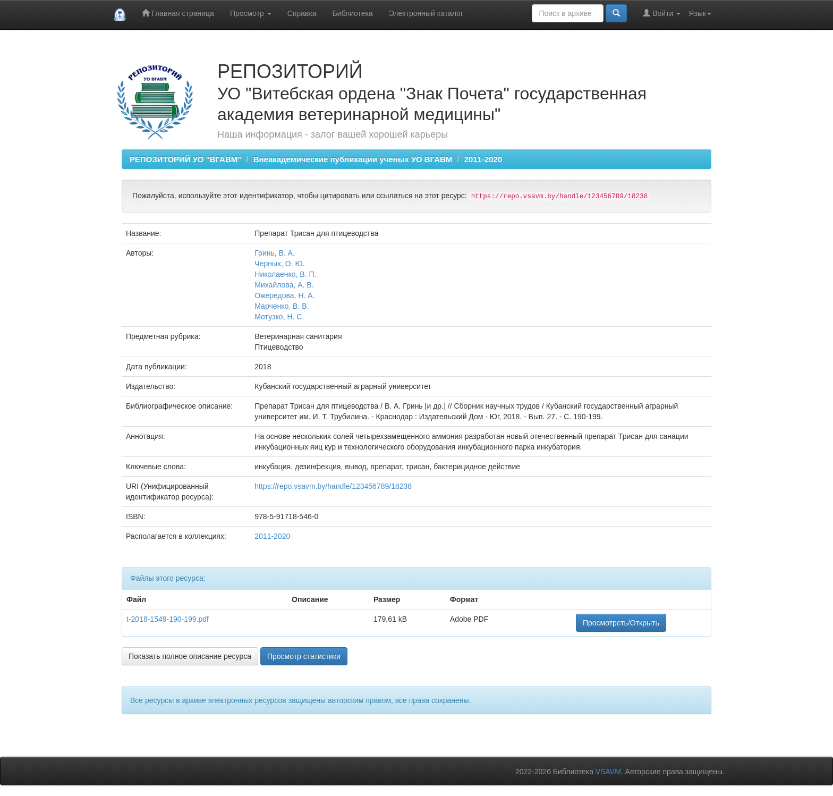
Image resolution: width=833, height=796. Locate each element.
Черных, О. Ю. (279, 263)
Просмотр (250, 13)
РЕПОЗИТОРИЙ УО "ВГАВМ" (185, 159)
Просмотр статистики (304, 656)
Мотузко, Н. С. (279, 316)
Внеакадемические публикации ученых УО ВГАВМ (353, 159)
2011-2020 (483, 159)
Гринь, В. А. (274, 253)
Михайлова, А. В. (283, 285)
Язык (699, 13)
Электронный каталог (426, 13)
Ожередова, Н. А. (284, 295)
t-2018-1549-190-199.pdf (167, 619)
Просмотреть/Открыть (621, 623)
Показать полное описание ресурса (190, 656)
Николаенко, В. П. (285, 274)
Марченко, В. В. (281, 306)
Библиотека (353, 13)
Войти (662, 13)
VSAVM (608, 771)
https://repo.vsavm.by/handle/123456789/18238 (333, 486)
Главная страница (178, 13)
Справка (302, 13)
